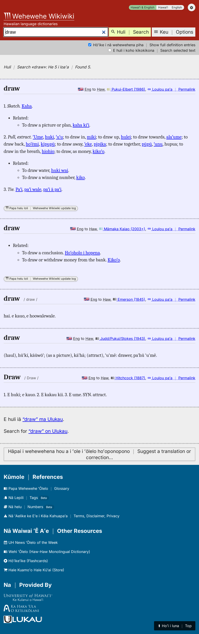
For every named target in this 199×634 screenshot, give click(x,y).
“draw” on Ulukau (47, 431)
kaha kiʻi (81, 125)
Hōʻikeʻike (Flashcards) (26, 560)
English (177, 7)
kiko (80, 177)
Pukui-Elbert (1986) (126, 89)
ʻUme (38, 137)
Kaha (27, 106)
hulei (126, 137)
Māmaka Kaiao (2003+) (122, 229)
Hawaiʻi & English (143, 7)
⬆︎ (175, 625)
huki (49, 137)
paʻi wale (32, 189)
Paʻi (19, 189)
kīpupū (48, 144)
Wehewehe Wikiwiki (39, 16)
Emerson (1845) (129, 299)
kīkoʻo (98, 151)
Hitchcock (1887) (128, 378)
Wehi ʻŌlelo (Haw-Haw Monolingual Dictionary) (47, 551)
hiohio (48, 151)
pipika (100, 144)
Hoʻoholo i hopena (82, 252)
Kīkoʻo (114, 260)
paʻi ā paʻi (52, 189)
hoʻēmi (32, 144)
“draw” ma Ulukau (42, 419)
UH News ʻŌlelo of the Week (31, 542)
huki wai (59, 170)
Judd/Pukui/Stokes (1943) (120, 338)
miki (91, 137)
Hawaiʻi (163, 7)
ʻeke (88, 144)
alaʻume (174, 137)
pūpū (147, 144)
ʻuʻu (59, 137)
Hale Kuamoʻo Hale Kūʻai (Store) (34, 570)
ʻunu (158, 144)
